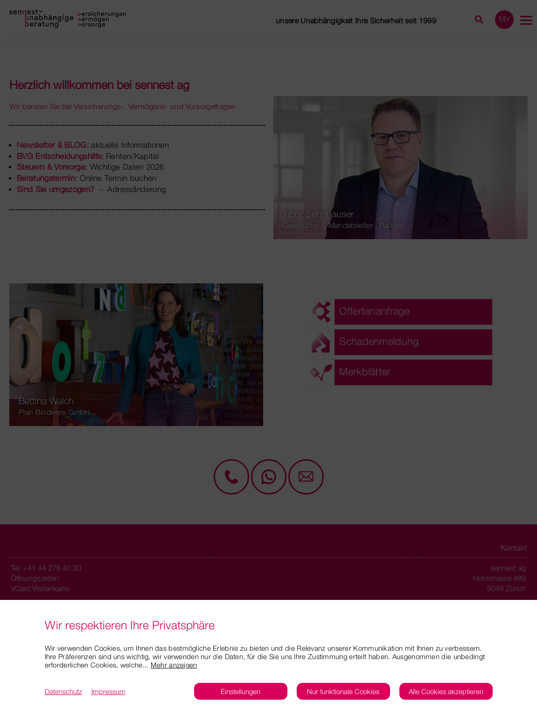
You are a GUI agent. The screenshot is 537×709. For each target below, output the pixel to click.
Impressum (108, 691)
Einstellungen (240, 691)
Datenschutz (63, 691)
